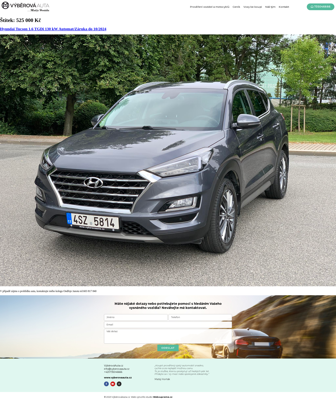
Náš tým (270, 6)
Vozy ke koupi (252, 6)
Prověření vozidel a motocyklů (209, 6)
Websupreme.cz (162, 397)
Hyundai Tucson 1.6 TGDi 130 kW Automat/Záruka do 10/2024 (53, 29)
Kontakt (284, 6)
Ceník (236, 6)
